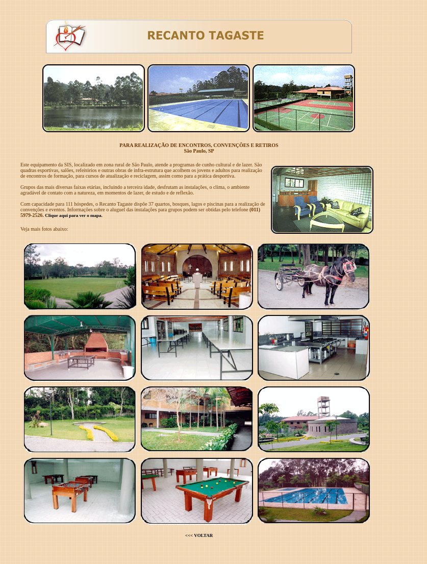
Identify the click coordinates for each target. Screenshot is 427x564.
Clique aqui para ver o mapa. (73, 215)
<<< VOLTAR (199, 535)
